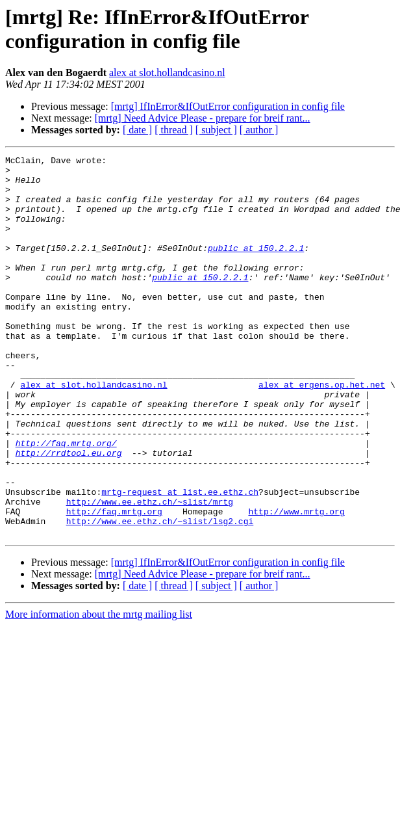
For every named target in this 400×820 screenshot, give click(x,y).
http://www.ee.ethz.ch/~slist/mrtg (149, 571)
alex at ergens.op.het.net (321, 431)
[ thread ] (174, 129)
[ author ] (259, 129)
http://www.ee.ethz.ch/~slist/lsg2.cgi (160, 595)
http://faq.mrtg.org (114, 583)
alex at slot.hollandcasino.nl (167, 72)
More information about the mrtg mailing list (98, 690)
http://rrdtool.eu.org (69, 513)
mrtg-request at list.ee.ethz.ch (179, 560)
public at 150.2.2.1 (256, 267)
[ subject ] (216, 129)
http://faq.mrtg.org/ (66, 501)
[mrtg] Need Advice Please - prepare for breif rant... (202, 118)
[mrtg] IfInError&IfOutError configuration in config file (228, 106)
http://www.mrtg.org (296, 583)
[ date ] (137, 129)
